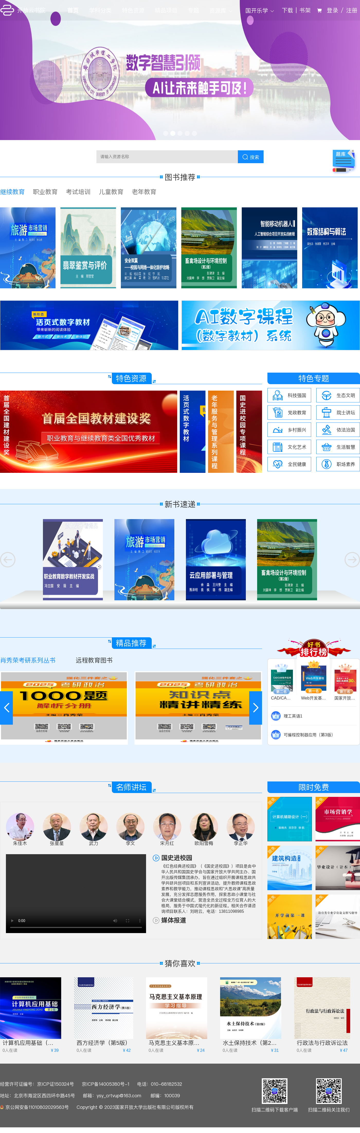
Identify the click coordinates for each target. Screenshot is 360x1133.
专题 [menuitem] (193, 10)
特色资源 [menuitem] (133, 10)
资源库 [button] (221, 10)
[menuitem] (222, 10)
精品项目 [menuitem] (166, 10)
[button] (255, 708)
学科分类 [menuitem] (100, 10)
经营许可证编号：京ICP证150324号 (37, 1084)
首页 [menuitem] (73, 10)
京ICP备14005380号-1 (105, 1084)
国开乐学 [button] (260, 10)
